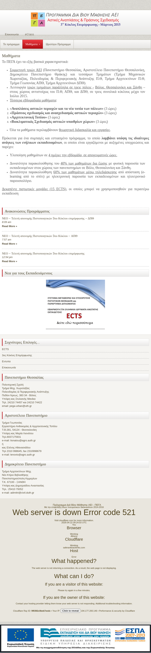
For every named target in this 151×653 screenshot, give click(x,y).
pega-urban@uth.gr (20, 405)
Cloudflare (74, 539)
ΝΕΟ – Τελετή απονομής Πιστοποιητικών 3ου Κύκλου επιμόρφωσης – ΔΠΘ (48, 218)
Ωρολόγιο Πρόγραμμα (58, 44)
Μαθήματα (34, 43)
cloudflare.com (66, 520)
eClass (29, 34)
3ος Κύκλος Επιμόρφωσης (17, 355)
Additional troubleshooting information (114, 603)
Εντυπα (6, 361)
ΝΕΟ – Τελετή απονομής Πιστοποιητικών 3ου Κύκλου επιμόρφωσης (43, 253)
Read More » (9, 226)
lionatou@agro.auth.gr (23, 440)
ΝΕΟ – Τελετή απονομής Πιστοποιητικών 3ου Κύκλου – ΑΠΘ (39, 236)
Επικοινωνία (12, 34)
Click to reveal (70, 610)
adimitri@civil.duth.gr (22, 492)
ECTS (5, 349)
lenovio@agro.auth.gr (22, 454)
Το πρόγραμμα (11, 44)
